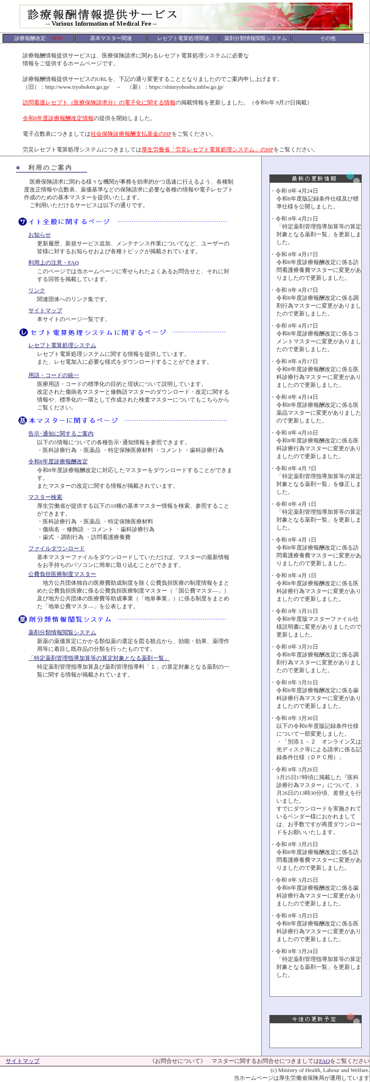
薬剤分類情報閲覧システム (62, 632)
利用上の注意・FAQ (53, 262)
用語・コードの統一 (53, 375)
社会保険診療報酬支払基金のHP (131, 134)
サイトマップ (45, 310)
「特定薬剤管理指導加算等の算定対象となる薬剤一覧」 (99, 658)
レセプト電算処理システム (62, 345)
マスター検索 (45, 497)
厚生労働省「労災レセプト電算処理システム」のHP (207, 149)
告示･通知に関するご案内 (61, 433)
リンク (36, 290)
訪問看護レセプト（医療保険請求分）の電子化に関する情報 (99, 102)
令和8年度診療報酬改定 (58, 461)
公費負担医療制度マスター (62, 574)
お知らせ (39, 234)
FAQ (324, 1061)
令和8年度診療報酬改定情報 (58, 118)
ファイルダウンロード (56, 548)
